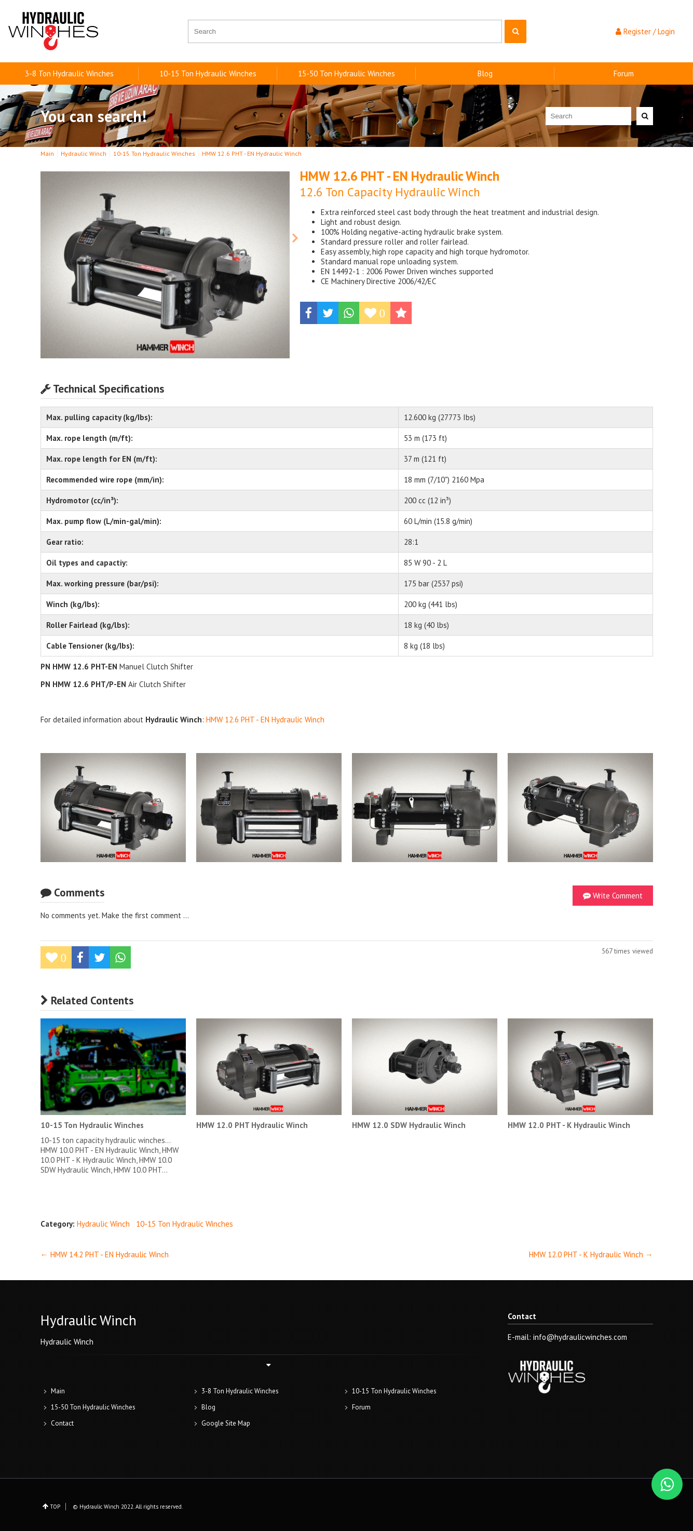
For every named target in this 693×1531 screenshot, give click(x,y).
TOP (55, 1506)
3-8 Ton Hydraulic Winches (69, 73)
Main (58, 1391)
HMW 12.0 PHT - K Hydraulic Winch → (591, 1254)
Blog (485, 73)
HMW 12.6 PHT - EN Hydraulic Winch (265, 719)
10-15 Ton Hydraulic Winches (207, 73)
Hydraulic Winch (103, 1224)
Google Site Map (225, 1423)
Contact (62, 1423)
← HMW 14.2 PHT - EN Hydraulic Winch (104, 1254)
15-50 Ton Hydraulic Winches (346, 73)
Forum (624, 73)
